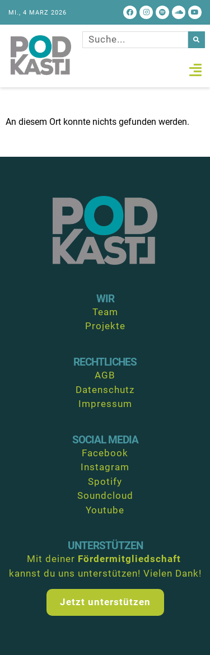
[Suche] (196, 39)
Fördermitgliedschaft (129, 558)
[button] (195, 70)
